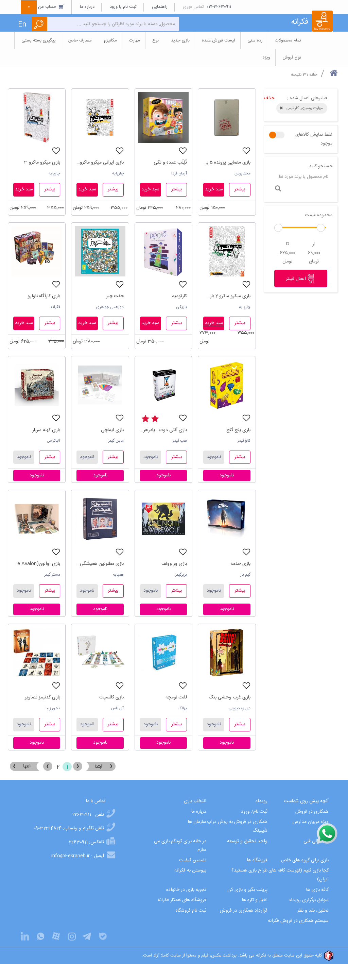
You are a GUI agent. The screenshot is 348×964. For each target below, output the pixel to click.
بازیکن (181, 307)
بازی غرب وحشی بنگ (229, 697)
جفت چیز (115, 296)
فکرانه (55, 307)
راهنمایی (160, 7)
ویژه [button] (266, 57)
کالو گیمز (244, 440)
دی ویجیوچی (239, 708)
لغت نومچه (176, 697)
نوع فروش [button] (291, 57)
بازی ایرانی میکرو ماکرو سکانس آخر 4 (99, 162)
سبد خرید (214, 189)
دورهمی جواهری (110, 307)
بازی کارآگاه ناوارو (44, 296)
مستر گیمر (52, 574)
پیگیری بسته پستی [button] (38, 40)
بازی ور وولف (174, 564)
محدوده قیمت (318, 215)
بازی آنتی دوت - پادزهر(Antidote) (163, 430)
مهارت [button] (134, 40)
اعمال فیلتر (301, 278)
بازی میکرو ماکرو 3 (42, 162)
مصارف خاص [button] (80, 40)
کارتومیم (179, 296)
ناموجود (214, 457)
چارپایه (118, 173)
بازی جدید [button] (180, 40)
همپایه (118, 574)
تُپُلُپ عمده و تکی (170, 162)
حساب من (43, 7)
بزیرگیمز (181, 574)
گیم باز (245, 574)
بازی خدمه (240, 564)
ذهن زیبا (53, 708)
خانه (313, 75)
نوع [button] (155, 40)
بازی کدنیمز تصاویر (42, 697)
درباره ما (87, 7)
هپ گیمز (180, 440)
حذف (269, 98)
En (22, 24)
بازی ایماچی (112, 430)
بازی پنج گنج (238, 430)
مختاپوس (242, 173)
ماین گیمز (116, 440)
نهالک (182, 708)
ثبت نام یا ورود (123, 7)
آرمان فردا (179, 173)
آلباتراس (53, 440)
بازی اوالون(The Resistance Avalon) (36, 564)
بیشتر (239, 189)
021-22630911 (219, 7)
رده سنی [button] (255, 40)
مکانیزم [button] (110, 40)
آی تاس (117, 708)
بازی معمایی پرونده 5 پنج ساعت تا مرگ (226, 162)
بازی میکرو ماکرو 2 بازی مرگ (226, 296)
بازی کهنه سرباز (46, 430)
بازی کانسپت (111, 697)
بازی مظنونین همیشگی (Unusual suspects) (99, 564)
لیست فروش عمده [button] (218, 40)
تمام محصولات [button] (288, 40)
